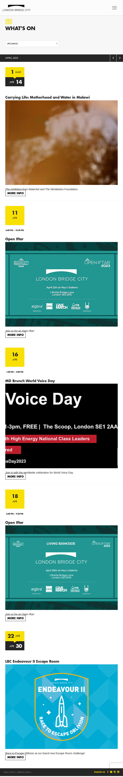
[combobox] (32, 43)
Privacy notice (9, 772)
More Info (15, 193)
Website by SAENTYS (24, 772)
